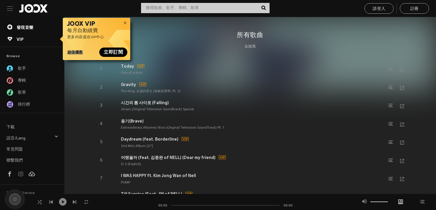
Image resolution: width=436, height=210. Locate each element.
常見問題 (14, 149)
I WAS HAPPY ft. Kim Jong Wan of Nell (158, 175)
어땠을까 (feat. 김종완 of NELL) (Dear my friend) (168, 157)
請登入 (379, 9)
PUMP (125, 182)
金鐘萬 (250, 47)
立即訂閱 (113, 52)
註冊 (414, 9)
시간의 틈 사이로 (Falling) (145, 102)
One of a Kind (132, 73)
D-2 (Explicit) (131, 164)
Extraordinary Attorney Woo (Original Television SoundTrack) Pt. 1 (172, 128)
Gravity (128, 84)
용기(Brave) (132, 121)
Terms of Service (20, 193)
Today (127, 66)
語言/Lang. (32, 137)
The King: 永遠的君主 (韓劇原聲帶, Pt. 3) (150, 91)
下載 (10, 127)
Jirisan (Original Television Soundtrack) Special (157, 109)
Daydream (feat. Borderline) (149, 139)
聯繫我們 (14, 160)
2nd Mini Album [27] (137, 146)
